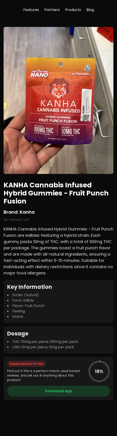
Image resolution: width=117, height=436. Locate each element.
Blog (90, 9)
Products (73, 9)
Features (31, 9)
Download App (58, 391)
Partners (52, 9)
